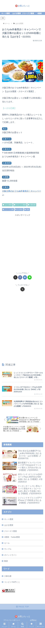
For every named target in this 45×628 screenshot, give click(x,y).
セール (7, 543)
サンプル (7, 549)
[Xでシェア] (15, 277)
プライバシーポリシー (11, 620)
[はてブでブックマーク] (25, 277)
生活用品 (19, 209)
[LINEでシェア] (29, 277)
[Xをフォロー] (22, 289)
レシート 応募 (8, 209)
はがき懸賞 (7, 205)
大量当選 (32, 205)
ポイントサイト (10, 555)
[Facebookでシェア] (20, 277)
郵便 (6, 561)
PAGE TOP (22, 607)
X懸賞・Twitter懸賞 (12, 537)
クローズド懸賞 (20, 205)
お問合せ (33, 620)
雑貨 (27, 209)
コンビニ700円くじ (12, 582)
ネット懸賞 (8, 519)
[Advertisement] (22, 50)
